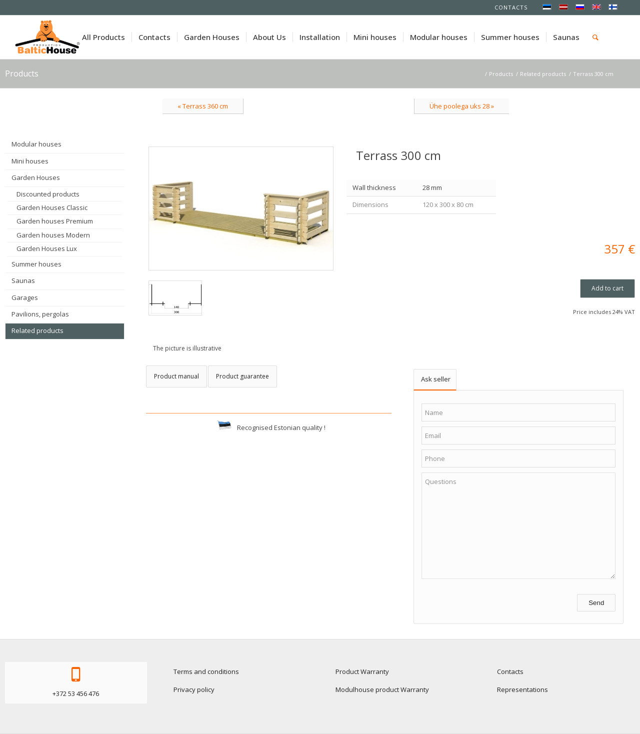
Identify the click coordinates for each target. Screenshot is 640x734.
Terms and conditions (206, 671)
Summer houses (37, 264)
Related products (38, 330)
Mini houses (30, 161)
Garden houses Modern (53, 235)
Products (21, 73)
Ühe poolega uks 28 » (462, 106)
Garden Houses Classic (52, 207)
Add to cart (608, 288)
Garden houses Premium (54, 221)
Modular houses (37, 144)
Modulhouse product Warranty (382, 689)
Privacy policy (194, 689)
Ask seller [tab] (435, 379)
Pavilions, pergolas (40, 314)
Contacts (511, 7)
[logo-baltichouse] (47, 37)
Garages (25, 297)
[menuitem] (104, 37)
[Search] (595, 37)
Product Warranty (362, 671)
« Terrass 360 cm (203, 106)
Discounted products (48, 194)
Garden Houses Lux (46, 248)
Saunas (23, 280)
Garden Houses (36, 177)
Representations (522, 689)
